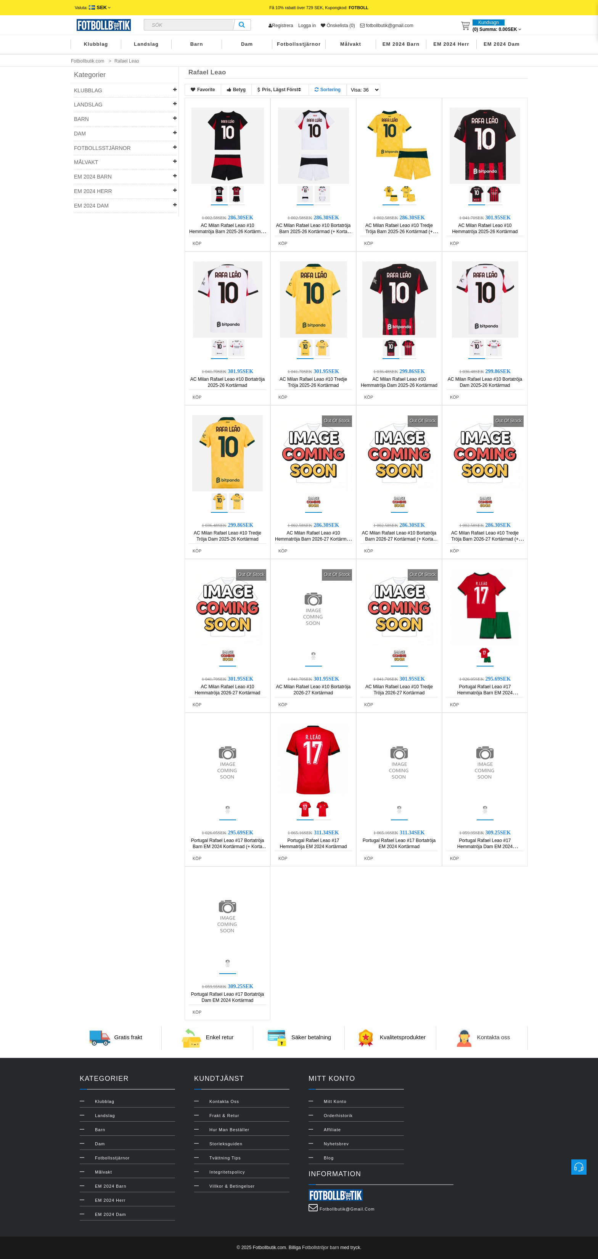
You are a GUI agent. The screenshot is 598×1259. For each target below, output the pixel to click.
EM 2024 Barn (401, 44)
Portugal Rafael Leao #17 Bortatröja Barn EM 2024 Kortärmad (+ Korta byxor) (227, 846)
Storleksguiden (226, 1143)
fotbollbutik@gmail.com (386, 25)
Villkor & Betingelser (232, 1186)
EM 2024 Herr (451, 44)
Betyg (236, 89)
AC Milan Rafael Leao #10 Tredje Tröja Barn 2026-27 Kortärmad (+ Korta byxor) (485, 539)
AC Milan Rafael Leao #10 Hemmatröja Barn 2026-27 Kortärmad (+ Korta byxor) (313, 539)
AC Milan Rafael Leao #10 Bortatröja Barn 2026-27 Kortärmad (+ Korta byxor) (399, 539)
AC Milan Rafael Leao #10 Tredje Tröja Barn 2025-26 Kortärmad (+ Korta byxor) (399, 231)
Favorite (203, 89)
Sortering (328, 89)
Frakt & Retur (224, 1115)
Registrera (280, 25)
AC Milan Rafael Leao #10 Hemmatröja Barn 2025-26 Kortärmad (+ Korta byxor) (227, 231)
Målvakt (350, 44)
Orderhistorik (338, 1115)
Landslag (146, 44)
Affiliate (332, 1129)
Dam (247, 44)
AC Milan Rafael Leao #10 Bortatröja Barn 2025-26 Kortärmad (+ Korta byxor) (313, 231)
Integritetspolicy (227, 1172)
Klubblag (96, 44)
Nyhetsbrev (336, 1143)
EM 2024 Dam (502, 44)
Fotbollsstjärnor (299, 44)
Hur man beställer (229, 1129)
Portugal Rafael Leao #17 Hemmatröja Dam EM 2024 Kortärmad (485, 846)
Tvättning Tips (225, 1158)
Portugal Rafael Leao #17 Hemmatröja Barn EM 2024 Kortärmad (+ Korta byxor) (485, 693)
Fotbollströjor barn (320, 1247)
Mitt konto (335, 1101)
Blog (329, 1158)
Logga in (307, 25)
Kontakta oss (493, 1037)
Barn (196, 44)
